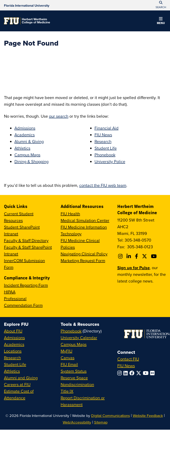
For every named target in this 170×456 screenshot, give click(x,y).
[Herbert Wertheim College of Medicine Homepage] (27, 21)
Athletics (22, 148)
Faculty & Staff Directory (26, 240)
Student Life (106, 148)
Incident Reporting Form (26, 285)
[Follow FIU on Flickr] (153, 373)
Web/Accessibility (77, 422)
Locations (13, 351)
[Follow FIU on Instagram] (120, 373)
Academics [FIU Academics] (14, 344)
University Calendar (79, 338)
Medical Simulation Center (85, 220)
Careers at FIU (17, 384)
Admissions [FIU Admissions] (14, 338)
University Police (110, 161)
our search (58, 116)
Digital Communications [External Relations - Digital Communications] (110, 415)
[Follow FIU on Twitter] (139, 373)
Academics (24, 135)
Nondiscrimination (77, 384)
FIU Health (70, 214)
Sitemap (100, 422)
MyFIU (66, 351)
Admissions (24, 128)
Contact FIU (128, 359)
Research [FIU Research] (12, 358)
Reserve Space (74, 378)
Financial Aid (107, 128)
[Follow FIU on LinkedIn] (126, 373)
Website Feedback (148, 415)
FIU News (103, 135)
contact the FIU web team (102, 185)
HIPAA (9, 292)
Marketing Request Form (83, 260)
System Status (74, 371)
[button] (161, 21)
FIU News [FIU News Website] (126, 366)
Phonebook (105, 155)
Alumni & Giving (29, 141)
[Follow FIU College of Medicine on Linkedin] (129, 256)
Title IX (67, 391)
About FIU (13, 331)
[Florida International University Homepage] (26, 5)
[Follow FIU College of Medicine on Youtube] (154, 256)
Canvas (67, 358)
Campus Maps (27, 155)
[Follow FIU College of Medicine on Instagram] (121, 256)
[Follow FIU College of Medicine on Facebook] (137, 256)
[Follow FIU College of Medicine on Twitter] (145, 256)
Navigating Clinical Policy (84, 254)
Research (103, 141)
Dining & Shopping (31, 161)
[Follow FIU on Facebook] (132, 373)
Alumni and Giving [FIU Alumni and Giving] (21, 378)
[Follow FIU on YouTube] (146, 373)
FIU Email (69, 364)
